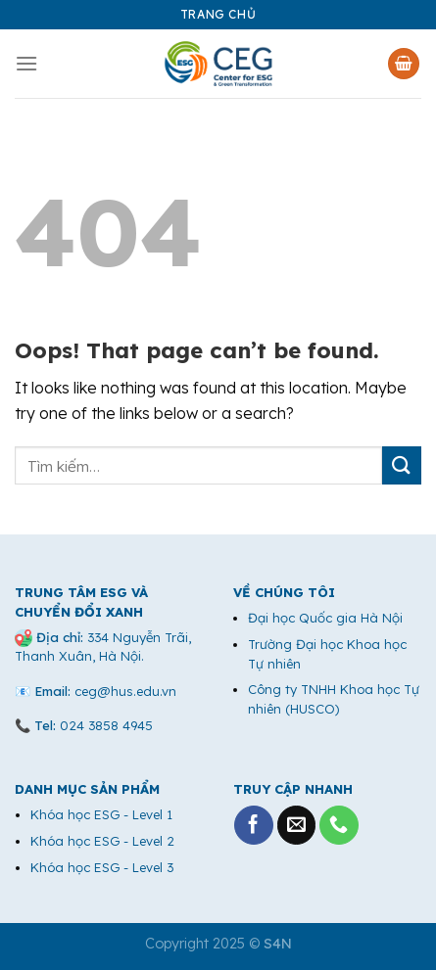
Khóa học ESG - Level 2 (102, 841)
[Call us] (339, 825)
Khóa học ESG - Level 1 (101, 814)
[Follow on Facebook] (253, 825)
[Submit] (401, 465)
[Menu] (26, 63)
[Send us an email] (296, 825)
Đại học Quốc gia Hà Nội (325, 617)
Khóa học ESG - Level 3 (101, 867)
